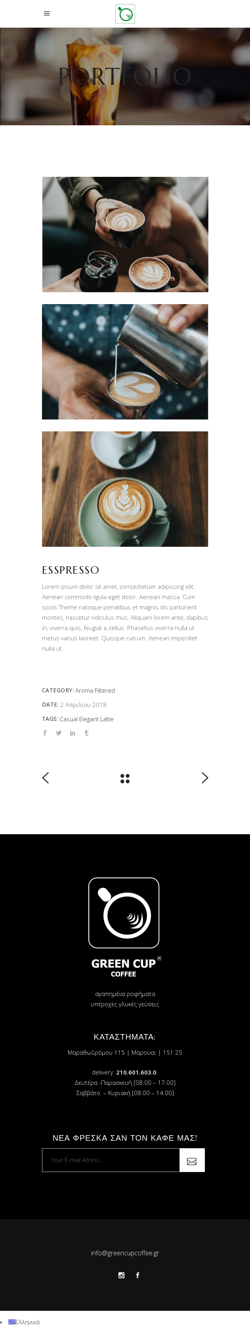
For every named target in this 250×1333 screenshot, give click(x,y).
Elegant (89, 719)
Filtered (105, 690)
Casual (69, 719)
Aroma (84, 690)
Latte (107, 719)
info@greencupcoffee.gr (125, 1253)
